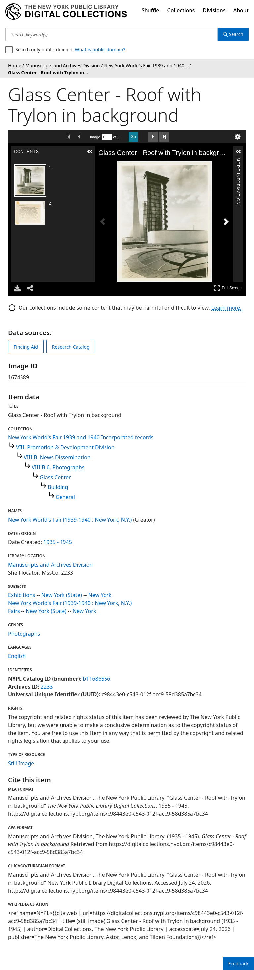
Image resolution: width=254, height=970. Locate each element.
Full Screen (227, 288)
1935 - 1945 (57, 542)
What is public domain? (100, 49)
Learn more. (226, 307)
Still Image (21, 763)
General (65, 497)
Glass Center (55, 477)
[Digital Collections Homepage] (66, 11)
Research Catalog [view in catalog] (71, 347)
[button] (90, 151)
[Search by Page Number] (107, 137)
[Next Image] (226, 221)
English (17, 656)
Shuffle (150, 10)
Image (95, 137)
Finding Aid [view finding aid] (26, 347)
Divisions (214, 10)
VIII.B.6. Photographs (58, 467)
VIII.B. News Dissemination (57, 457)
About (241, 10)
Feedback (238, 963)
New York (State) (61, 595)
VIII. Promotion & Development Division (65, 447)
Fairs (14, 611)
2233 (47, 686)
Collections (181, 10)
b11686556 (96, 678)
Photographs (24, 633)
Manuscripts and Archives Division (50, 564)
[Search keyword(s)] (111, 34)
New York (100, 595)
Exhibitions (21, 595)
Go (133, 136)
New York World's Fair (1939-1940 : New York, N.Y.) (70, 519)
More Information (238, 160)
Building (58, 487)
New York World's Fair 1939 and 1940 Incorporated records (81, 437)
